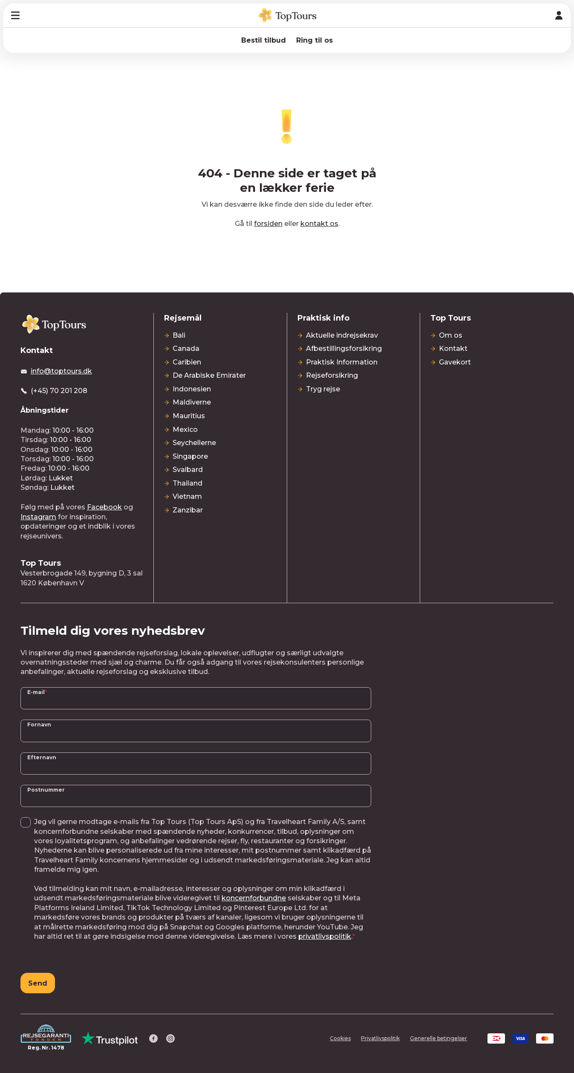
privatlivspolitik (324, 936)
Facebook (104, 507)
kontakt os (319, 224)
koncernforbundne (254, 898)
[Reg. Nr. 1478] (45, 1038)
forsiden (268, 224)
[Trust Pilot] (109, 1038)
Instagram (38, 517)
